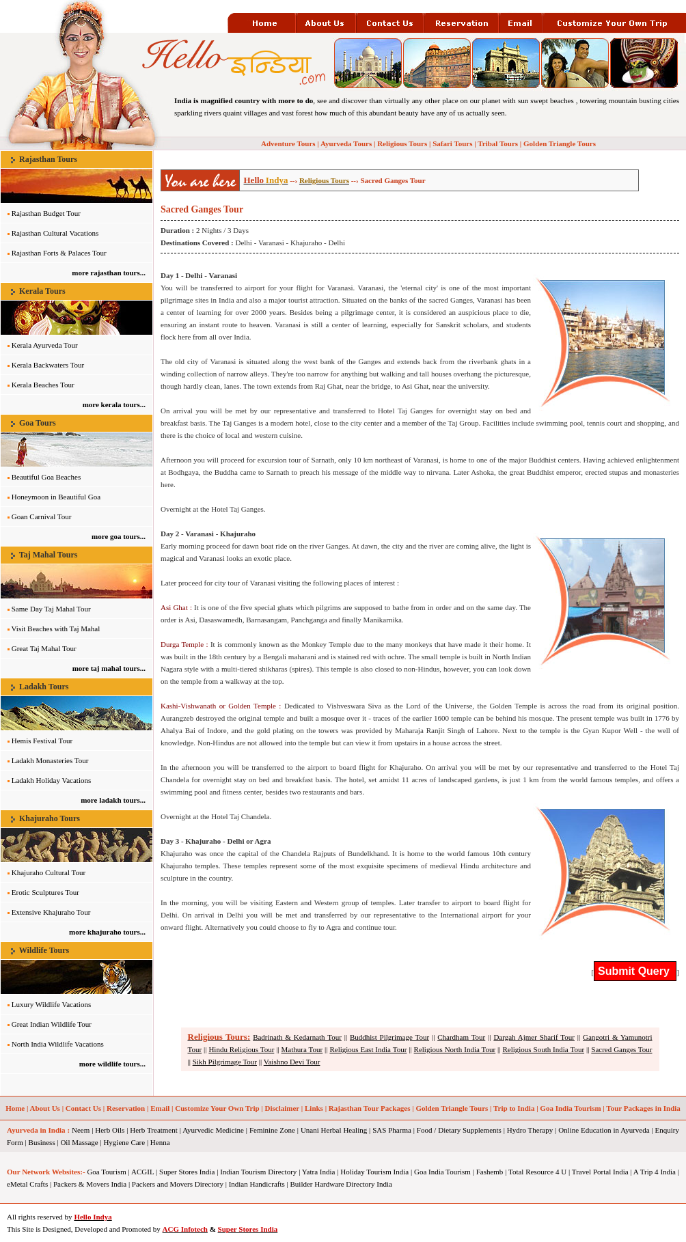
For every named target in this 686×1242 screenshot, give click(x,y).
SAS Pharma (391, 1130)
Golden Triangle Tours (559, 143)
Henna (160, 1142)
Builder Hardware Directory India (341, 1184)
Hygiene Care (124, 1142)
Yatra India (318, 1172)
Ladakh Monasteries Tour (50, 760)
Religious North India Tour (455, 1049)
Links (314, 1108)
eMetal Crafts (27, 1184)
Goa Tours (37, 423)
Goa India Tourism (570, 1108)
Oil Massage (79, 1142)
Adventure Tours (288, 143)
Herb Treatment (153, 1130)
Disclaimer (282, 1108)
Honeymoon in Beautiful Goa (56, 497)
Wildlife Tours (44, 950)
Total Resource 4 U (537, 1172)
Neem (81, 1130)
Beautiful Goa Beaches (46, 477)
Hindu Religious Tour (241, 1049)
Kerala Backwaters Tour (48, 365)
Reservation (126, 1108)
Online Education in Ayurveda (603, 1130)
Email (159, 1108)
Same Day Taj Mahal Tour (51, 609)
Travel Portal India (600, 1172)
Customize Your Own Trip (217, 1108)
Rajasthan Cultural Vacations (55, 233)
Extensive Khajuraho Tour (51, 912)
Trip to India (513, 1108)
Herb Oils (109, 1130)
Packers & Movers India (89, 1184)
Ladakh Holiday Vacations (52, 780)
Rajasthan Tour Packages (370, 1108)
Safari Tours (452, 143)
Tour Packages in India (643, 1108)
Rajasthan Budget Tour (46, 213)
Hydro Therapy (530, 1130)
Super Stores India (187, 1172)
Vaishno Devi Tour (292, 1062)
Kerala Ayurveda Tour (45, 345)
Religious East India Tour (368, 1049)
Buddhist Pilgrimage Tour (389, 1037)
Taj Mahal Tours (48, 555)
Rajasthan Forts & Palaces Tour (59, 253)
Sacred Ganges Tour (621, 1049)
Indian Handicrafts (257, 1184)
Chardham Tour (461, 1037)
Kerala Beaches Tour (43, 385)
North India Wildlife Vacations (58, 1044)
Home (15, 1108)
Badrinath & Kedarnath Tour (297, 1037)
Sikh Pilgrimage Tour (225, 1062)
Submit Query (635, 971)
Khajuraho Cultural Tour (48, 872)
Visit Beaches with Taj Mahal (56, 628)
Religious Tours (402, 143)
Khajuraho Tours (49, 818)
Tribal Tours (498, 143)
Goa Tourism (106, 1172)
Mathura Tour (302, 1049)
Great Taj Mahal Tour (44, 648)
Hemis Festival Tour (42, 740)
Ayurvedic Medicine (213, 1130)
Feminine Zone (272, 1130)
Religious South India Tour (543, 1049)
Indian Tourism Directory (258, 1172)
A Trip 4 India (654, 1172)
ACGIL (142, 1172)
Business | (44, 1142)
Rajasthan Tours (48, 159)
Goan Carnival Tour (42, 516)
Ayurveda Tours (346, 143)
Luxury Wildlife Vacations (51, 1004)
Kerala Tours (42, 291)
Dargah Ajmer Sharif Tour (534, 1037)
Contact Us (83, 1108)
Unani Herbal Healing (334, 1130)
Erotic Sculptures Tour (45, 892)
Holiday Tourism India (374, 1172)
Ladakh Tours (43, 686)
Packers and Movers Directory (177, 1184)
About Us (45, 1108)
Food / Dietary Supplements (459, 1130)
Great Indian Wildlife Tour (52, 1024)
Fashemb (490, 1172)
